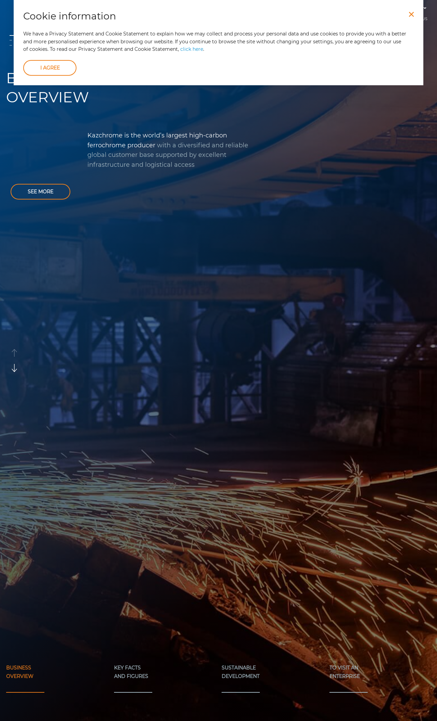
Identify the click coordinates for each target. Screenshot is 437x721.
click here (191, 49)
